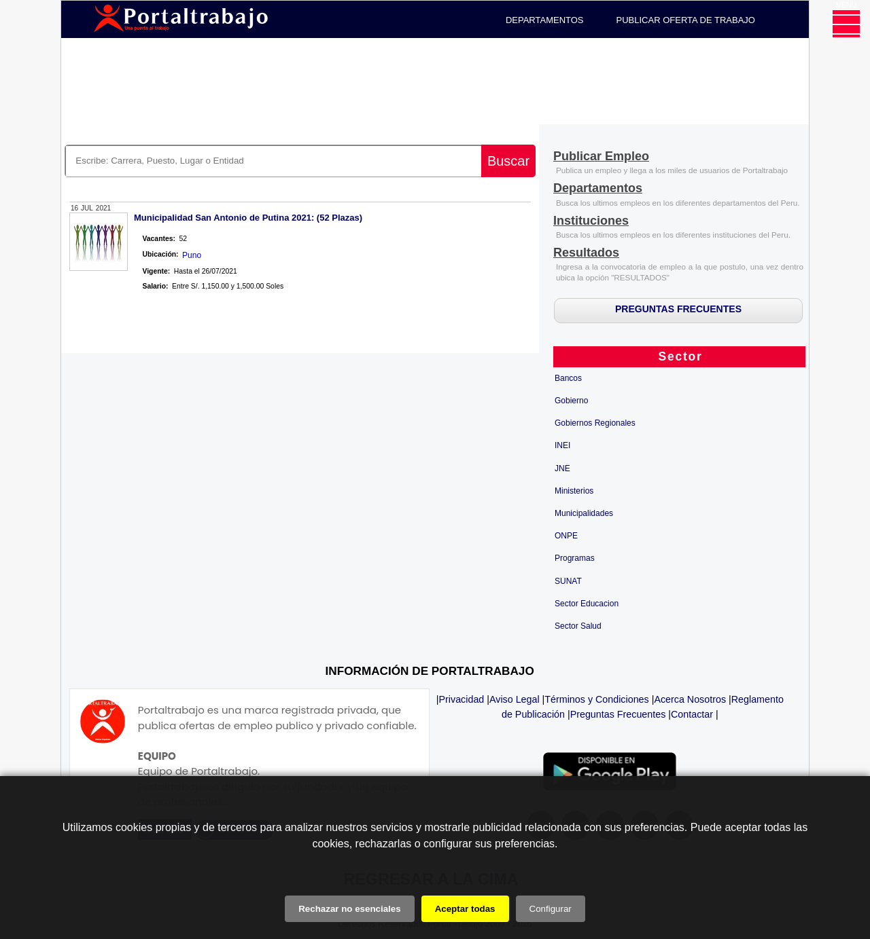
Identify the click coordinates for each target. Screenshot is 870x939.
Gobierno (571, 400)
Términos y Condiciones (596, 699)
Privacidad (462, 699)
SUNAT (568, 581)
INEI (562, 445)
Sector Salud (578, 626)
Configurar (550, 909)
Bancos (568, 378)
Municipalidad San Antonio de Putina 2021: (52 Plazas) (248, 218)
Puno (191, 255)
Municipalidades (584, 513)
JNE (562, 468)
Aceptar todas (465, 909)
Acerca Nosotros (690, 699)
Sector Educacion (587, 603)
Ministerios (574, 491)
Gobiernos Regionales (595, 423)
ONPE (566, 535)
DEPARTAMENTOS (545, 20)
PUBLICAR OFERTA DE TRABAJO (685, 20)
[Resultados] (586, 253)
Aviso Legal (514, 699)
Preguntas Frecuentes (618, 714)
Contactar (692, 714)
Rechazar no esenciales (349, 909)
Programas (575, 558)
